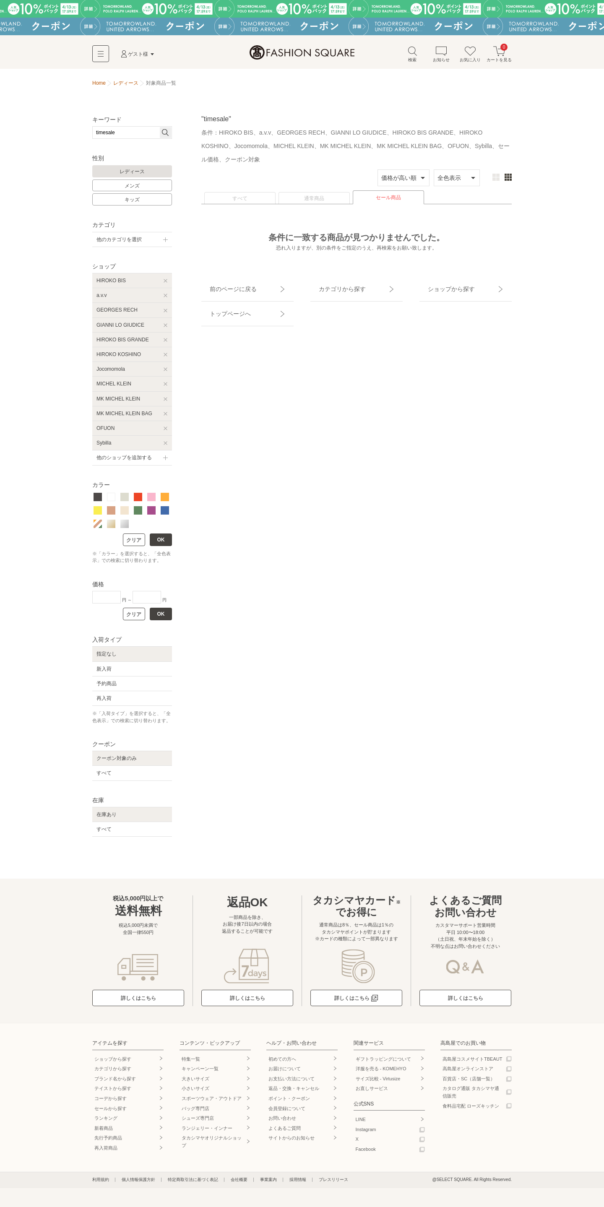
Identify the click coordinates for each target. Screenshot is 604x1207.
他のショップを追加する (124, 462)
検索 (412, 58)
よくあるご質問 (284, 1132)
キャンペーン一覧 (200, 1072)
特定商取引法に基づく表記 (193, 1183)
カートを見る (499, 58)
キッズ (132, 204)
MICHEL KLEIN (113, 388)
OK (161, 544)
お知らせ (441, 58)
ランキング (105, 1122)
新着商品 (103, 1132)
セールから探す (110, 1112)
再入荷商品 (105, 1152)
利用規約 (100, 1183)
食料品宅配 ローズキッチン (471, 1110)
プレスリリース (333, 1183)
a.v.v (101, 299)
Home (99, 87)
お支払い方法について (291, 1082)
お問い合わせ (282, 1122)
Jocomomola (110, 373)
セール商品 (388, 202)
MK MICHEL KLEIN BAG (124, 418)
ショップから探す (442, 288)
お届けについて (284, 1072)
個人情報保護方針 (138, 1183)
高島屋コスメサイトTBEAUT (472, 1063)
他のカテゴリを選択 (119, 244)
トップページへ (221, 303)
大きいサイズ (195, 1082)
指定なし (106, 658)
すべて (239, 203)
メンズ (132, 190)
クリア (133, 544)
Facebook (366, 1153)
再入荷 (104, 702)
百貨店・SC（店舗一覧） (469, 1082)
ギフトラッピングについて (383, 1063)
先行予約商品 (108, 1142)
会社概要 (239, 1183)
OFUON (105, 432)
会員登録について (286, 1112)
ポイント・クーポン (289, 1102)
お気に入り (470, 58)
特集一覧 (191, 1063)
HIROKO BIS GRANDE (122, 344)
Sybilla (103, 447)
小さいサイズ (195, 1092)
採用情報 (297, 1183)
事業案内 (268, 1183)
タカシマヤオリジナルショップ (212, 1145)
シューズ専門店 (198, 1122)
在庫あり (106, 819)
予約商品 (106, 688)
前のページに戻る (223, 288)
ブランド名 (115, 1082)
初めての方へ (282, 1063)
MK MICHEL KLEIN (118, 403)
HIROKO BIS (111, 285)
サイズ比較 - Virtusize (378, 1082)
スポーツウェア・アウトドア (212, 1102)
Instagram (366, 1133)
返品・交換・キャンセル (293, 1092)
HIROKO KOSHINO (118, 359)
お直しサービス (372, 1092)
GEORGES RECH (117, 314)
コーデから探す (110, 1102)
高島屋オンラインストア (468, 1072)
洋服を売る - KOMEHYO (381, 1072)
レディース (132, 176)
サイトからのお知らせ (291, 1142)
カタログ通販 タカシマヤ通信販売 (471, 1096)
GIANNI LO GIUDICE (120, 329)
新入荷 (104, 673)
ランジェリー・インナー (207, 1132)
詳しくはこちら (138, 1002)
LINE (361, 1123)
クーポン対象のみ (116, 762)
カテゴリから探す (332, 288)
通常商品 (314, 203)
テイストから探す (112, 1092)
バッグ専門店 (195, 1112)
